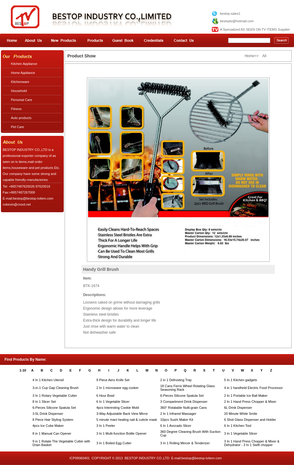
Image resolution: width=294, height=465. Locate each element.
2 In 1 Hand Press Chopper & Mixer (250, 401)
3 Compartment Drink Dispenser (183, 401)
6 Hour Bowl (105, 395)
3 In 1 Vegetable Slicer (240, 433)
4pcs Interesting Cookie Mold (117, 407)
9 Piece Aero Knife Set (113, 380)
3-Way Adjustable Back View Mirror (122, 413)
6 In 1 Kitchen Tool (237, 425)
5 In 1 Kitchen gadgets (240, 380)
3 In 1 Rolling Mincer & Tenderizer (185, 443)
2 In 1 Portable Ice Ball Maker (246, 395)
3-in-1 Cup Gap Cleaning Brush (55, 388)
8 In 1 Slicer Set (44, 401)
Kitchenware (20, 82)
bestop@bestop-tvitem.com (202, 458)
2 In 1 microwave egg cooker (117, 388)
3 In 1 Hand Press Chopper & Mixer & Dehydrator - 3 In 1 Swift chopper (252, 443)
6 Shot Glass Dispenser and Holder (250, 419)
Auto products (21, 118)
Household (19, 91)
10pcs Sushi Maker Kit (176, 419)
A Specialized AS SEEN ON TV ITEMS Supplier (255, 29)
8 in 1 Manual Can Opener (51, 433)
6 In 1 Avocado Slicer (175, 425)
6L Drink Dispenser (238, 407)
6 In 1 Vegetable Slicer (113, 401)
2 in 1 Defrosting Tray (176, 380)
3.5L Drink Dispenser (47, 413)
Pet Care (17, 127)
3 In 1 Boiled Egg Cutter (114, 443)
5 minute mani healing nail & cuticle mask (126, 419)
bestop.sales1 (230, 13)
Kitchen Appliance (24, 64)
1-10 (23, 370)
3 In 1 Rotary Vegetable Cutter (54, 395)
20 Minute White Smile (240, 413)
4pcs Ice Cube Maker (48, 425)
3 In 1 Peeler (105, 425)
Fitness (16, 109)
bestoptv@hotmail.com (237, 21)
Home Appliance (23, 73)
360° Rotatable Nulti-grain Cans (183, 407)
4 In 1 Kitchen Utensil (48, 380)
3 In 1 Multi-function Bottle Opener (121, 433)
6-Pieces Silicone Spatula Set (182, 395)
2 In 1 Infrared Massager (178, 413)
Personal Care (21, 100)
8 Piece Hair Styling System (52, 419)
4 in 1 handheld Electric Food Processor (253, 388)
